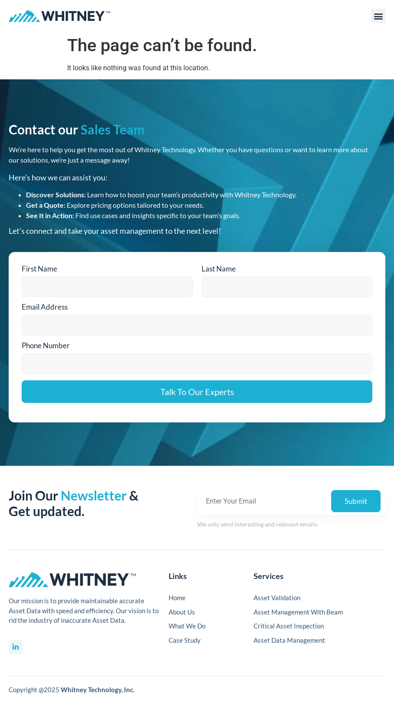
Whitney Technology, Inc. (97, 689)
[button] (378, 16)
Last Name (219, 268)
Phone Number (46, 345)
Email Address (45, 307)
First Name (39, 268)
